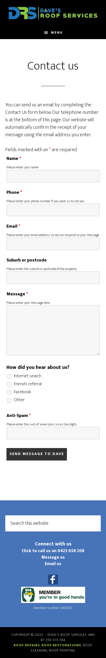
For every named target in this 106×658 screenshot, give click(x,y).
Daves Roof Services (53, 13)
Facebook (22, 392)
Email (13, 226)
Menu (57, 32)
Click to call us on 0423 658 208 (53, 550)
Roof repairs (27, 645)
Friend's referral (28, 384)
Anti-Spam (18, 415)
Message (17, 294)
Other (19, 399)
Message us (53, 557)
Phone (14, 192)
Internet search (27, 376)
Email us (53, 563)
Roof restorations (61, 645)
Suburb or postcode (26, 260)
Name (13, 158)
